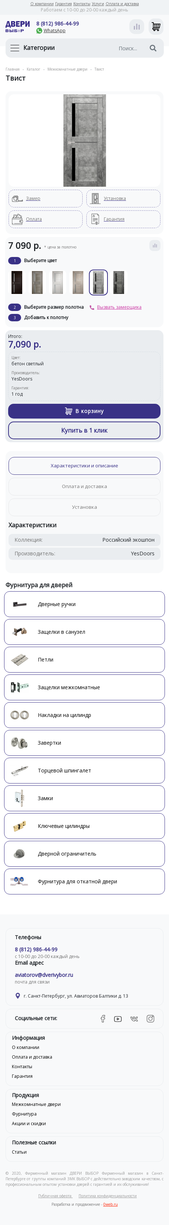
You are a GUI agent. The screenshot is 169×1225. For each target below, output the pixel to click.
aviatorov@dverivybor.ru (44, 974)
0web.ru (110, 1204)
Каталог (33, 69)
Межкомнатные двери (67, 69)
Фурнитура (24, 1114)
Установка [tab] (84, 507)
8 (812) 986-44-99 (57, 23)
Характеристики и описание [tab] (84, 465)
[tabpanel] (84, 140)
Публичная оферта (55, 1195)
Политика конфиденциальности (108, 1195)
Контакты (81, 3)
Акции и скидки (29, 1123)
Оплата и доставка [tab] (84, 486)
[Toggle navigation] (14, 48)
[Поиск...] (118, 48)
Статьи (19, 1152)
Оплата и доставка (122, 3)
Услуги (98, 3)
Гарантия (63, 3)
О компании (42, 3)
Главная (13, 69)
